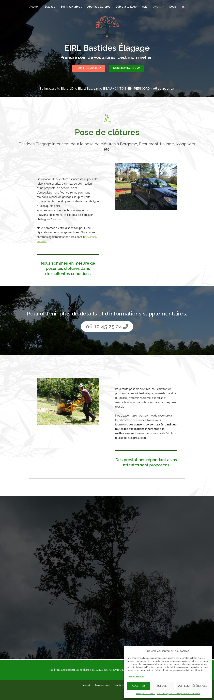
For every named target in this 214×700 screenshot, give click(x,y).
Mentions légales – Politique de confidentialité (178, 693)
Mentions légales (121, 685)
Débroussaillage (126, 6)
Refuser (162, 685)
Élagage (50, 6)
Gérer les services (135, 676)
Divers (158, 6)
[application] (162, 6)
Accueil (34, 6)
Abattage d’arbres (98, 6)
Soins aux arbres (71, 6)
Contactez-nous (102, 685)
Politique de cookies (145, 693)
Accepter (138, 685)
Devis (172, 6)
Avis (144, 6)
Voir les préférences (192, 685)
